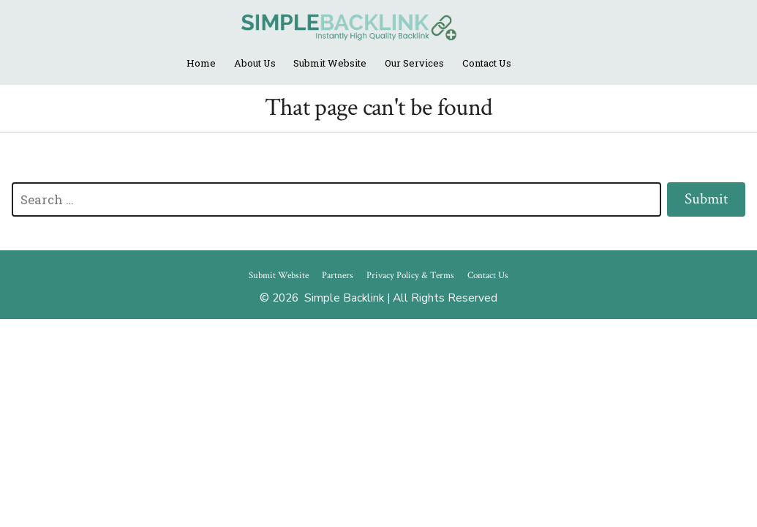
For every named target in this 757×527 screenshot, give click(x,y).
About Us (255, 63)
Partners (337, 275)
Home (201, 63)
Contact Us (486, 63)
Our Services (414, 63)
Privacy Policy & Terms (410, 275)
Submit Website (329, 63)
